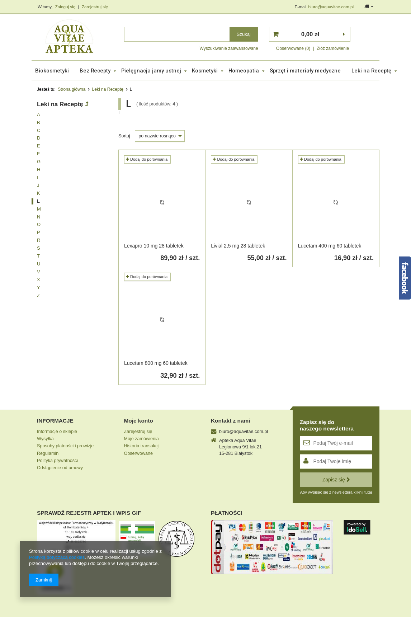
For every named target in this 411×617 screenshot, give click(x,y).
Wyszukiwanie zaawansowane (228, 48)
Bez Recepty (95, 70)
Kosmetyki (205, 70)
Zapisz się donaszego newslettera (327, 425)
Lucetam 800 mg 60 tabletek (156, 363)
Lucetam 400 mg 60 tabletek (330, 246)
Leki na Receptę (371, 70)
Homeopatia (243, 70)
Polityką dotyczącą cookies (57, 557)
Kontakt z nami (230, 421)
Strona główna (71, 89)
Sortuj (124, 135)
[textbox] (177, 34)
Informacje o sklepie (57, 431)
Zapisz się (336, 479)
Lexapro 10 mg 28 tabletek (154, 246)
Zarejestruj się (95, 6)
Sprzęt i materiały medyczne (305, 70)
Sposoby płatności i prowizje (65, 445)
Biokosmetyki (52, 70)
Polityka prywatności (57, 460)
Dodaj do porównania (146, 159)
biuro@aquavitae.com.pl (331, 6)
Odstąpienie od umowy (60, 467)
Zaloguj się (66, 6)
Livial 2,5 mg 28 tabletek (238, 246)
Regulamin (47, 453)
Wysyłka (45, 438)
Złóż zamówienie (333, 48)
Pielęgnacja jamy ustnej (151, 70)
